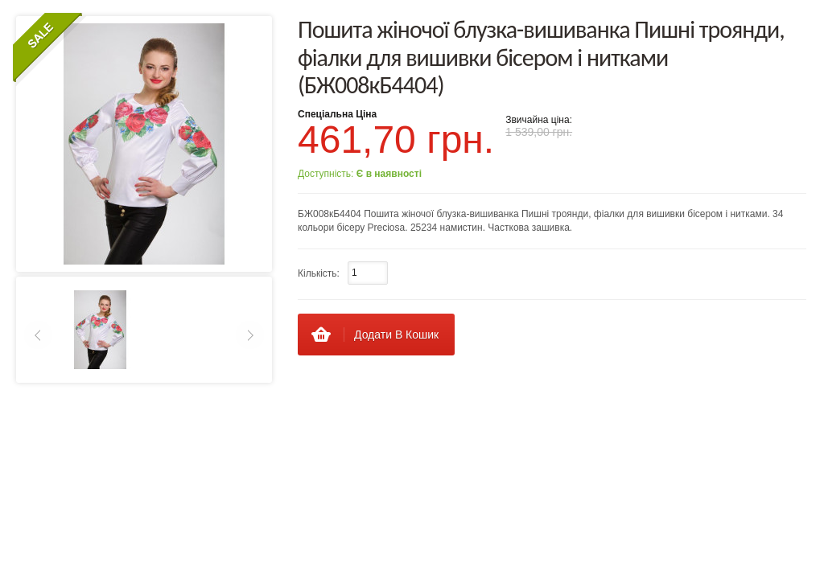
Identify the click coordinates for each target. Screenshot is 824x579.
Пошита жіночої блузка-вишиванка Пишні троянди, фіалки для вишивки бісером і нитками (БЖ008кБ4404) (541, 57)
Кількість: (319, 273)
